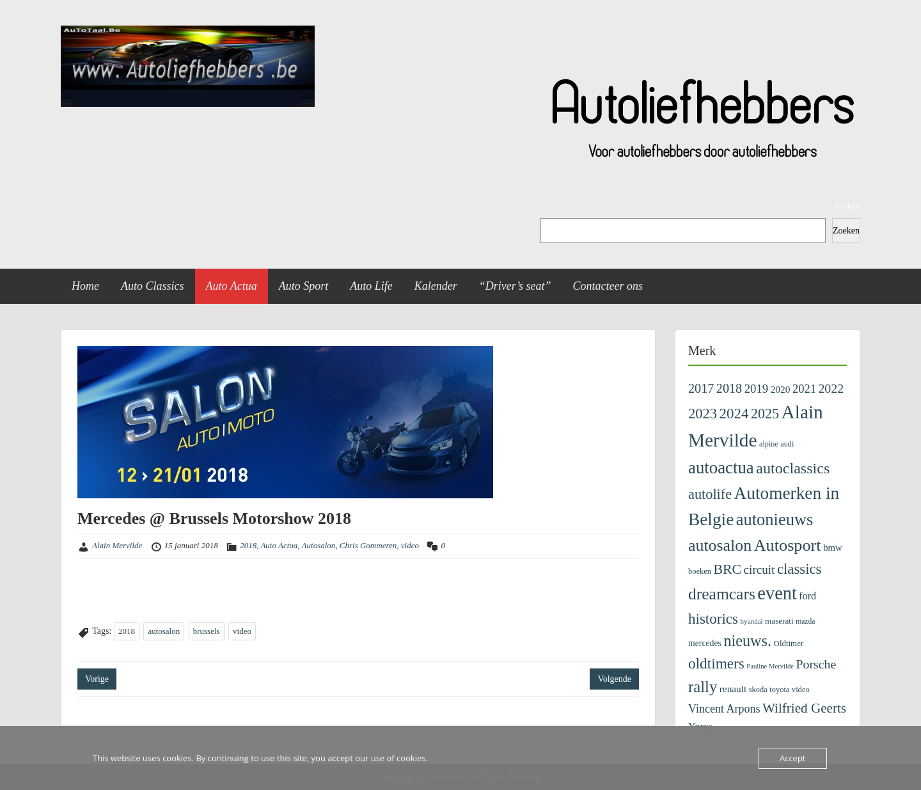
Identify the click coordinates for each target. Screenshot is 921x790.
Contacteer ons (608, 286)
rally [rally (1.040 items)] (702, 686)
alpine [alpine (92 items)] (768, 443)
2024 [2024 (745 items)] (734, 414)
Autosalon (319, 545)
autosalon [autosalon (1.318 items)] (720, 545)
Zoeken (846, 206)
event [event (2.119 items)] (776, 593)
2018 (248, 545)
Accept (793, 758)
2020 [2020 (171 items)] (781, 389)
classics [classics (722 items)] (799, 569)
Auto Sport (304, 286)
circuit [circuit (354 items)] (759, 569)
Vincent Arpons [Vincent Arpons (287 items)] (724, 708)
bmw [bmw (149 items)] (832, 547)
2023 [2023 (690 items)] (702, 414)
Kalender (435, 286)
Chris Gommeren (368, 545)
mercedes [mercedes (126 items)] (704, 643)
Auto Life (371, 286)
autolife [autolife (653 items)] (710, 494)
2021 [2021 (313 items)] (804, 389)
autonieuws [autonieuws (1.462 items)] (775, 519)
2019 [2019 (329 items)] (756, 388)
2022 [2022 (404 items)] (831, 388)
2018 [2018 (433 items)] (729, 388)
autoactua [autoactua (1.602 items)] (721, 467)
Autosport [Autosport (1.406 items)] (787, 545)
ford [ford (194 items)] (807, 595)
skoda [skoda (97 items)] (758, 689)
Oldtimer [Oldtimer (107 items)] (789, 643)
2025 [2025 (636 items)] (765, 414)
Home (85, 286)
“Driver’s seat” (515, 286)
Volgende (614, 679)
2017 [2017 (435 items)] (701, 388)
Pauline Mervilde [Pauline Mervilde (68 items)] (770, 666)
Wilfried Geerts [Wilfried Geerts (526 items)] (804, 708)
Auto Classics (152, 286)
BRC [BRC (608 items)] (727, 569)
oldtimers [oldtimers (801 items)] (716, 663)
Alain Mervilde (117, 545)
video (410, 545)
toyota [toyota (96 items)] (779, 689)
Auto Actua (231, 286)
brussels (206, 631)
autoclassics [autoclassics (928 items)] (793, 468)
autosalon (164, 631)
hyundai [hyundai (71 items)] (752, 621)
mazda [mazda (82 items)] (805, 621)
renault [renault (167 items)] (733, 688)
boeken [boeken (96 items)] (699, 571)
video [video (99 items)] (801, 689)
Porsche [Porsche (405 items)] (816, 664)
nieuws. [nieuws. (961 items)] (747, 640)
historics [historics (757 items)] (713, 618)
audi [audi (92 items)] (787, 443)
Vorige (97, 679)
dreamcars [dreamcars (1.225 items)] (721, 594)
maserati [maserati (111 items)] (779, 621)
